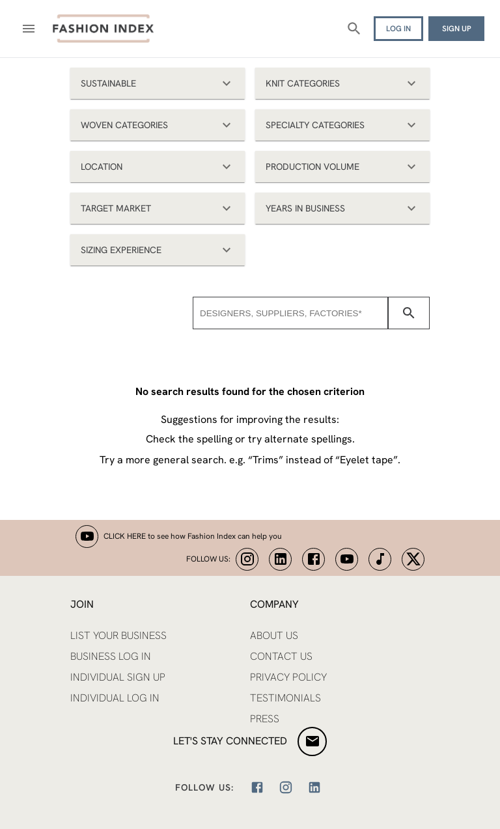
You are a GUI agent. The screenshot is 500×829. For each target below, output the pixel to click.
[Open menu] (29, 29)
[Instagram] (285, 787)
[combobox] (290, 313)
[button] (157, 83)
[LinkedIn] (314, 787)
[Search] (354, 28)
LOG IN (398, 28)
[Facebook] (257, 787)
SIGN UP (456, 28)
